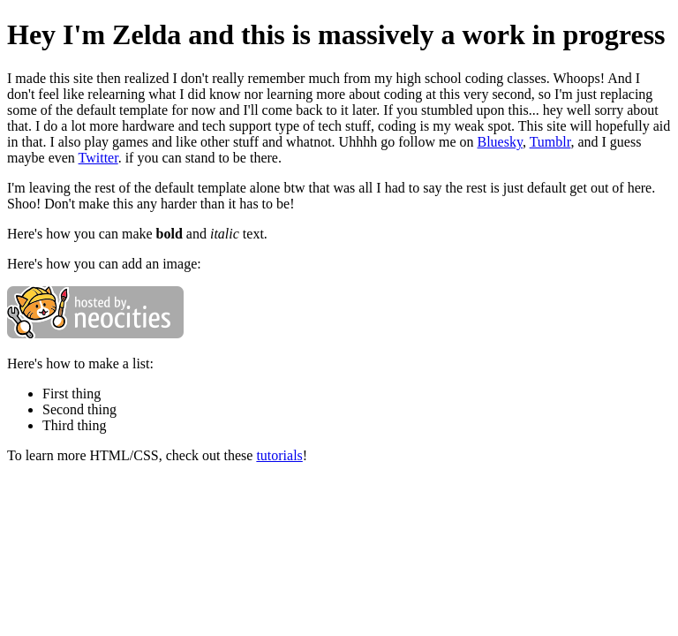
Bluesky (500, 141)
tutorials (279, 455)
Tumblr (550, 141)
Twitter (98, 157)
